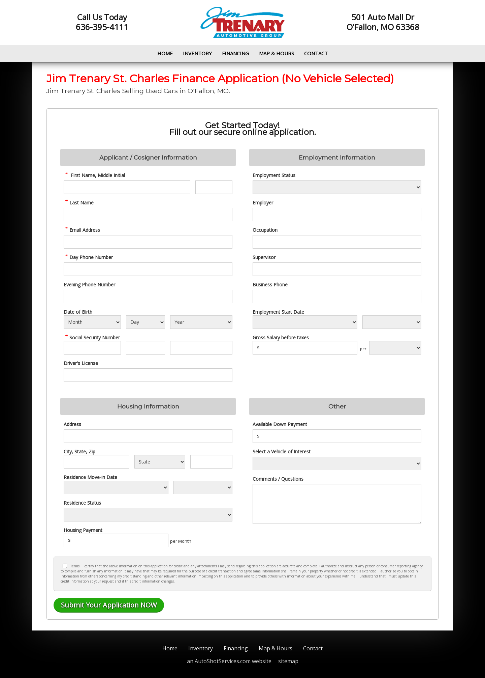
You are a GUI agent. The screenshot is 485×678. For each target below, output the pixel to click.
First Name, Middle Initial (94, 175)
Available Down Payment (280, 424)
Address (72, 424)
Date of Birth (78, 312)
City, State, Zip (79, 451)
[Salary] (305, 348)
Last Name (79, 202)
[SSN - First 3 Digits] (92, 348)
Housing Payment (83, 530)
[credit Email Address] (148, 242)
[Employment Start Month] (305, 322)
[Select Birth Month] (92, 322)
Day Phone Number (88, 257)
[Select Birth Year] (201, 322)
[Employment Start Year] (391, 322)
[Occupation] (337, 242)
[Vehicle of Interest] (337, 463)
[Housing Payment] (116, 540)
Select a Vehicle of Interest (282, 451)
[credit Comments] (337, 504)
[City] (96, 462)
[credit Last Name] (148, 214)
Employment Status (274, 175)
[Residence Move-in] (116, 487)
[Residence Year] (202, 487)
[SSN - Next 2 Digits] (145, 348)
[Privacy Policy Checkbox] (65, 566)
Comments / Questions (278, 479)
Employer (263, 202)
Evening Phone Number (89, 284)
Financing (235, 53)
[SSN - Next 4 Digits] (201, 348)
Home (165, 53)
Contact (316, 53)
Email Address (82, 230)
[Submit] (109, 605)
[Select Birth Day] (145, 322)
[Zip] (211, 462)
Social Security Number (92, 337)
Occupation (265, 230)
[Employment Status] (337, 187)
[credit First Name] (127, 187)
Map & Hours (276, 53)
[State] (159, 462)
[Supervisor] (337, 269)
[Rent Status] (148, 514)
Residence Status (82, 503)
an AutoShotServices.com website (229, 661)
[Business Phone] (337, 296)
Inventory (197, 53)
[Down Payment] (337, 436)
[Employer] (337, 214)
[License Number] (148, 375)
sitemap (288, 661)
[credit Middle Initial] (213, 187)
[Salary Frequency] (395, 348)
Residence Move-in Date (90, 477)
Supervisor (264, 257)
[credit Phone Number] (148, 269)
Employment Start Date (278, 312)
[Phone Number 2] (148, 296)
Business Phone (270, 284)
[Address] (148, 436)
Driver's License (81, 363)
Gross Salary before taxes (281, 337)
